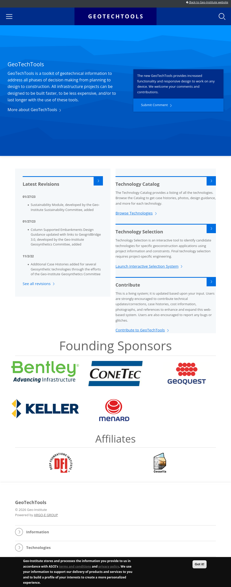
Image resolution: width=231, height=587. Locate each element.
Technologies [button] (38, 547)
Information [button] (37, 531)
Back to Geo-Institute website (207, 2)
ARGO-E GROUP (46, 515)
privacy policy (108, 567)
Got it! (199, 565)
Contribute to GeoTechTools (140, 329)
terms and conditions (75, 567)
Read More (211, 181)
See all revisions (37, 283)
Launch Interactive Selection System (147, 266)
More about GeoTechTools (32, 109)
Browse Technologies (134, 212)
